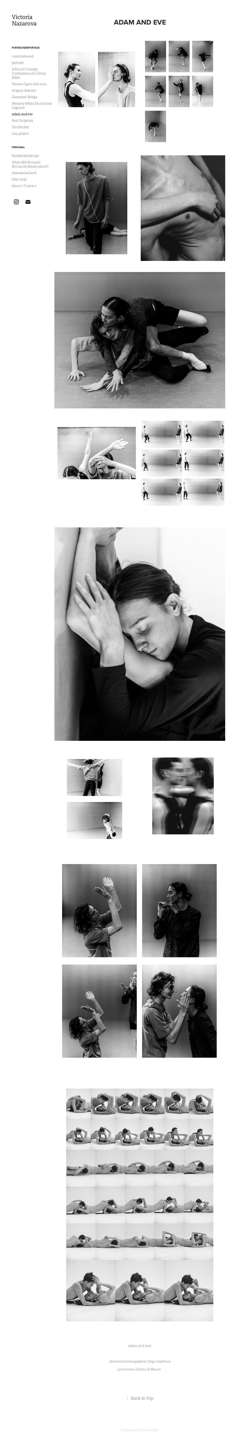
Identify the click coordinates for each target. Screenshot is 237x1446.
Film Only (19, 179)
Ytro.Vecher (20, 127)
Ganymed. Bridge (24, 97)
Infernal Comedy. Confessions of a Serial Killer (29, 73)
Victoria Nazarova (24, 20)
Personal (18, 147)
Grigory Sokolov (24, 90)
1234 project (20, 133)
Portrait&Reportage (26, 48)
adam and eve (22, 114)
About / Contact (24, 186)
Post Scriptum (22, 121)
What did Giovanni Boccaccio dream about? (30, 164)
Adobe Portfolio (147, 1430)
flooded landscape (25, 156)
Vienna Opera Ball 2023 (29, 84)
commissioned (22, 56)
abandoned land (24, 173)
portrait (18, 63)
